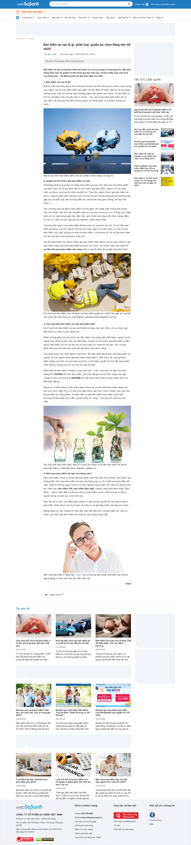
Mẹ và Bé (83, 18)
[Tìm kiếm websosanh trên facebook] (152, 815)
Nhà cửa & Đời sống (142, 18)
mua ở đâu (81, 574)
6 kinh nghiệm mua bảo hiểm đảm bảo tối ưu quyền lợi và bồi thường (146, 168)
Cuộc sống (42, 18)
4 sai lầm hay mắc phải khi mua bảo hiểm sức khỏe (31, 780)
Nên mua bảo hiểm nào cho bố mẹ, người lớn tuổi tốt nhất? (111, 780)
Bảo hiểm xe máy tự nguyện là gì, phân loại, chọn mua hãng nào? (145, 156)
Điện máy (56, 18)
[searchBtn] (129, 3)
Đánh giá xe (123, 18)
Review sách (97, 18)
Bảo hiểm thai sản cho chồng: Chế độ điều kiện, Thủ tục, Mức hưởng (113, 643)
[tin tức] (17, 17)
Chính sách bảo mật (83, 833)
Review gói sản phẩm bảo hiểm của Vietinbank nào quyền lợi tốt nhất (146, 143)
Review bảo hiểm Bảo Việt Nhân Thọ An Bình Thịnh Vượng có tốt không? (73, 712)
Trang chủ (20, 39)
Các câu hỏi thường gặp (85, 821)
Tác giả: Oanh (50, 54)
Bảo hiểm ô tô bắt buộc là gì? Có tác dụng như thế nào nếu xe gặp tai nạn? (146, 181)
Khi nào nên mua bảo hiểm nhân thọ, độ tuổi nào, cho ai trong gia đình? (33, 712)
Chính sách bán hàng (84, 825)
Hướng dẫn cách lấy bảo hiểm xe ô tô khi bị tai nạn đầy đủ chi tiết (146, 131)
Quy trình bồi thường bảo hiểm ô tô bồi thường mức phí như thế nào (152, 110)
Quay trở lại (57, 594)
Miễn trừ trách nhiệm (84, 829)
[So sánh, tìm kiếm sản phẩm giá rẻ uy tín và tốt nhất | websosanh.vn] (28, 4)
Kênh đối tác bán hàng (123, 829)
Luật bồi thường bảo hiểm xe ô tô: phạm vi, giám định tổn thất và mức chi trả (73, 782)
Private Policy (155, 820)
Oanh (128, 583)
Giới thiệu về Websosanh (125, 821)
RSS (151, 824)
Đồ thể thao (70, 18)
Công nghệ (27, 18)
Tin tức (31, 39)
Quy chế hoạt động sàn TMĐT (88, 837)
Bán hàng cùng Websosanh (163, 4)
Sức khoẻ (110, 18)
